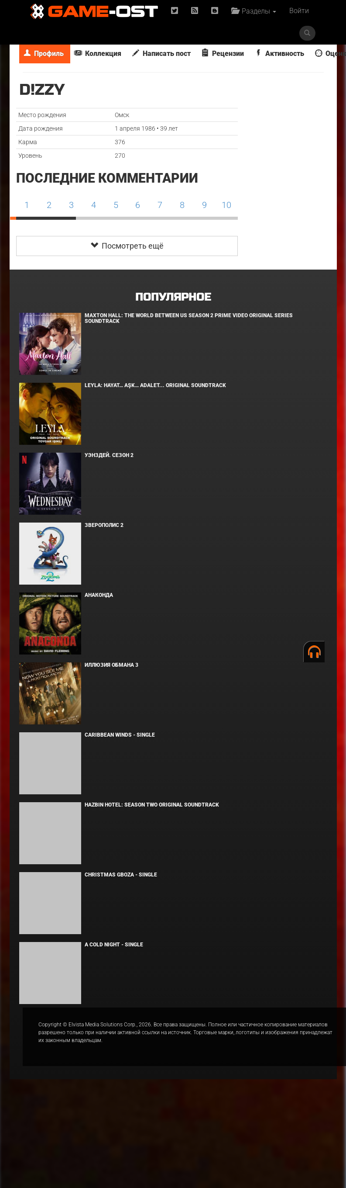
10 (226, 205)
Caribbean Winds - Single (120, 735)
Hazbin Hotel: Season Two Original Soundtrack (152, 805)
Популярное (173, 297)
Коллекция (98, 53)
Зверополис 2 (104, 525)
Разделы (253, 11)
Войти (299, 11)
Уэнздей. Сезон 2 (109, 455)
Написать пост (161, 53)
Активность (279, 53)
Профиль (44, 53)
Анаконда (99, 595)
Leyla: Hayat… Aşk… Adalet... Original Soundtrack (155, 385)
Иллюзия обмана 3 (111, 665)
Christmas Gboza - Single (121, 875)
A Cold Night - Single (114, 945)
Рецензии (223, 53)
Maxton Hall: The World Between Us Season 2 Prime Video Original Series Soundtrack (189, 318)
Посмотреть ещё (127, 245)
